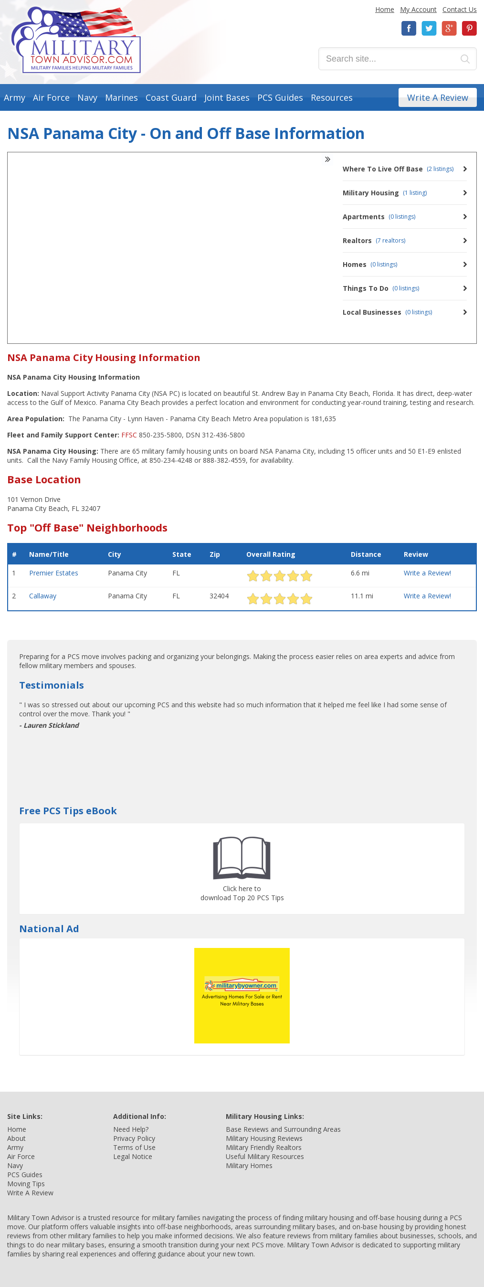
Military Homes (249, 1165)
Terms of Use (134, 1147)
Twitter (429, 28)
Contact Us (459, 9)
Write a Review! (427, 572)
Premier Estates (53, 572)
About (16, 1138)
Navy (87, 97)
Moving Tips (26, 1183)
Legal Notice (132, 1156)
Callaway (42, 595)
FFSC (129, 434)
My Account (418, 9)
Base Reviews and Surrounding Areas (283, 1129)
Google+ (449, 28)
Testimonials (51, 685)
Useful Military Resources (265, 1156)
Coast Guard (171, 97)
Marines (121, 97)
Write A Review (437, 97)
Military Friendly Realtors (264, 1147)
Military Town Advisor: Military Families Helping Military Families (76, 39)
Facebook (409, 28)
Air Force (51, 97)
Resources (332, 97)
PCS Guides (280, 97)
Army (14, 97)
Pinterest (469, 28)
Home (384, 9)
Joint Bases (227, 97)
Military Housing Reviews (264, 1138)
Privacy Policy (134, 1138)
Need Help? (130, 1129)
